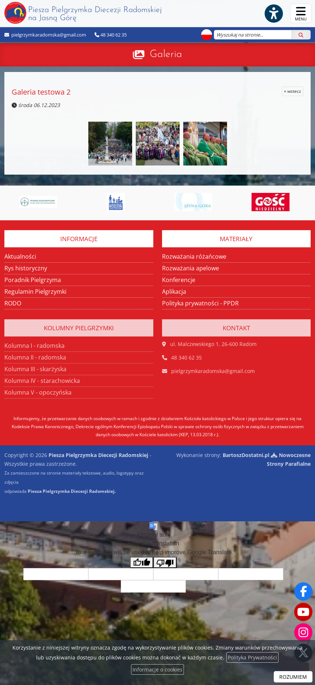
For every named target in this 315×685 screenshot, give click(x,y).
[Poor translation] (165, 562)
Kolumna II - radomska (35, 357)
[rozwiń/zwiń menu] (300, 13)
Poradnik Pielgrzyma (32, 280)
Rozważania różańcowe (194, 256)
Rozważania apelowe (190, 268)
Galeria (166, 54)
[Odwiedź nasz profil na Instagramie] (303, 632)
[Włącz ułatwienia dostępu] (273, 13)
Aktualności (20, 256)
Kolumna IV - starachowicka (42, 381)
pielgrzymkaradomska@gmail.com (48, 34)
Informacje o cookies (157, 669)
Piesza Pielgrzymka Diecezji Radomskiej (83, 13)
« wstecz (292, 91)
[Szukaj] (301, 34)
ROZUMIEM (293, 676)
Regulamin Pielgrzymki (35, 292)
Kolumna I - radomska (34, 346)
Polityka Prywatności (252, 657)
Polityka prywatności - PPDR (200, 303)
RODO (12, 303)
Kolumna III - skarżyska (35, 369)
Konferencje (178, 280)
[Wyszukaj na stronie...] (253, 34)
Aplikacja (174, 292)
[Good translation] (141, 562)
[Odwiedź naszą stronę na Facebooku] (303, 591)
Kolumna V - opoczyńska (38, 392)
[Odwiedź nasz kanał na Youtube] (303, 612)
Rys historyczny (25, 268)
